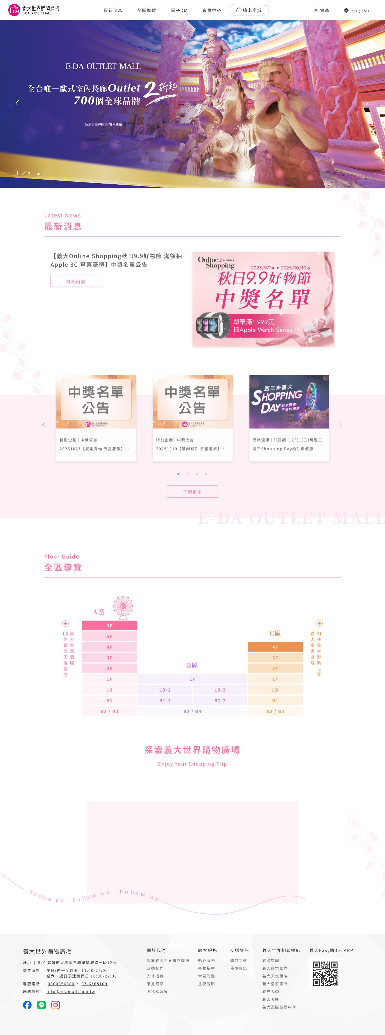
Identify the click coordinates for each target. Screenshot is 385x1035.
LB (109, 706)
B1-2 (220, 716)
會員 (321, 10)
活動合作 (155, 968)
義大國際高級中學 (279, 1007)
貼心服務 (206, 960)
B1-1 (165, 716)
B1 (109, 716)
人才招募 (155, 976)
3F (110, 674)
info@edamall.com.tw (71, 991)
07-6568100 (94, 983)
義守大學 (270, 991)
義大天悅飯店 (275, 976)
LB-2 (220, 706)
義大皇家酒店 (275, 983)
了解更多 (192, 508)
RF (109, 641)
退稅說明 (206, 983)
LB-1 (165, 706)
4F (110, 663)
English (356, 10)
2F (110, 684)
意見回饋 (155, 983)
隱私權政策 (157, 991)
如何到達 (238, 960)
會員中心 (212, 10)
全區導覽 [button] (146, 10)
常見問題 (206, 976)
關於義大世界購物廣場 (168, 960)
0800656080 (61, 983)
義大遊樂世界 (275, 968)
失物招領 (206, 968)
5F (110, 652)
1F (110, 695)
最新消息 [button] (113, 10)
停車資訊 (238, 968)
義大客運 (270, 999)
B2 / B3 (110, 727)
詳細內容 (76, 297)
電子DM (179, 10)
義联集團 (270, 960)
